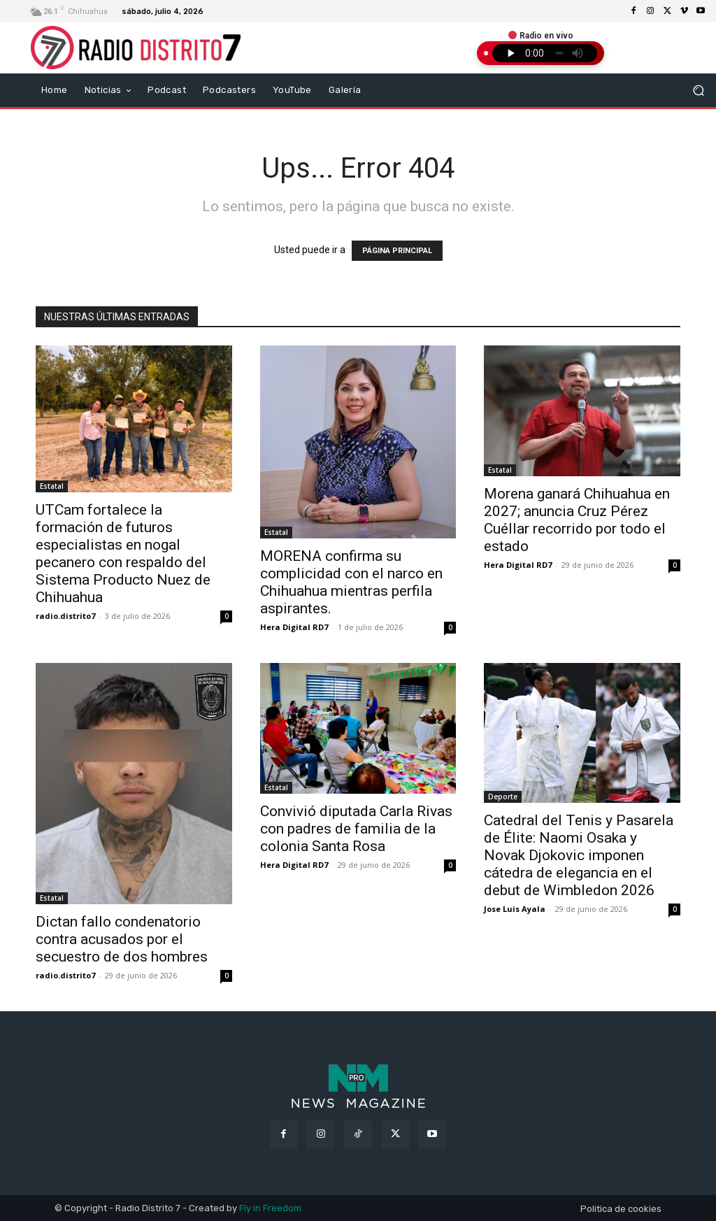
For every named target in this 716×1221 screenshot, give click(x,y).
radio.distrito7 (65, 615)
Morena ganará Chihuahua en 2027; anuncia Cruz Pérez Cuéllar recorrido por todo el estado (577, 520)
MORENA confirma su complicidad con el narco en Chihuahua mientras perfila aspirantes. (351, 582)
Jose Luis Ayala (514, 909)
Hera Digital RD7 (294, 627)
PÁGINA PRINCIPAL (397, 250)
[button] (698, 89)
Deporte (502, 796)
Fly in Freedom (270, 1208)
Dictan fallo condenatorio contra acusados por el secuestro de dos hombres (122, 939)
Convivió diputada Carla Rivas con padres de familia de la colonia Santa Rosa (356, 829)
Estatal (52, 486)
